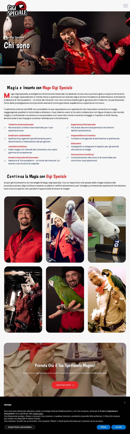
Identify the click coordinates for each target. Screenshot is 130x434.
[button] (125, 403)
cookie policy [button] (38, 414)
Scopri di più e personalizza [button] (19, 427)
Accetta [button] (118, 427)
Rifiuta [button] (103, 427)
